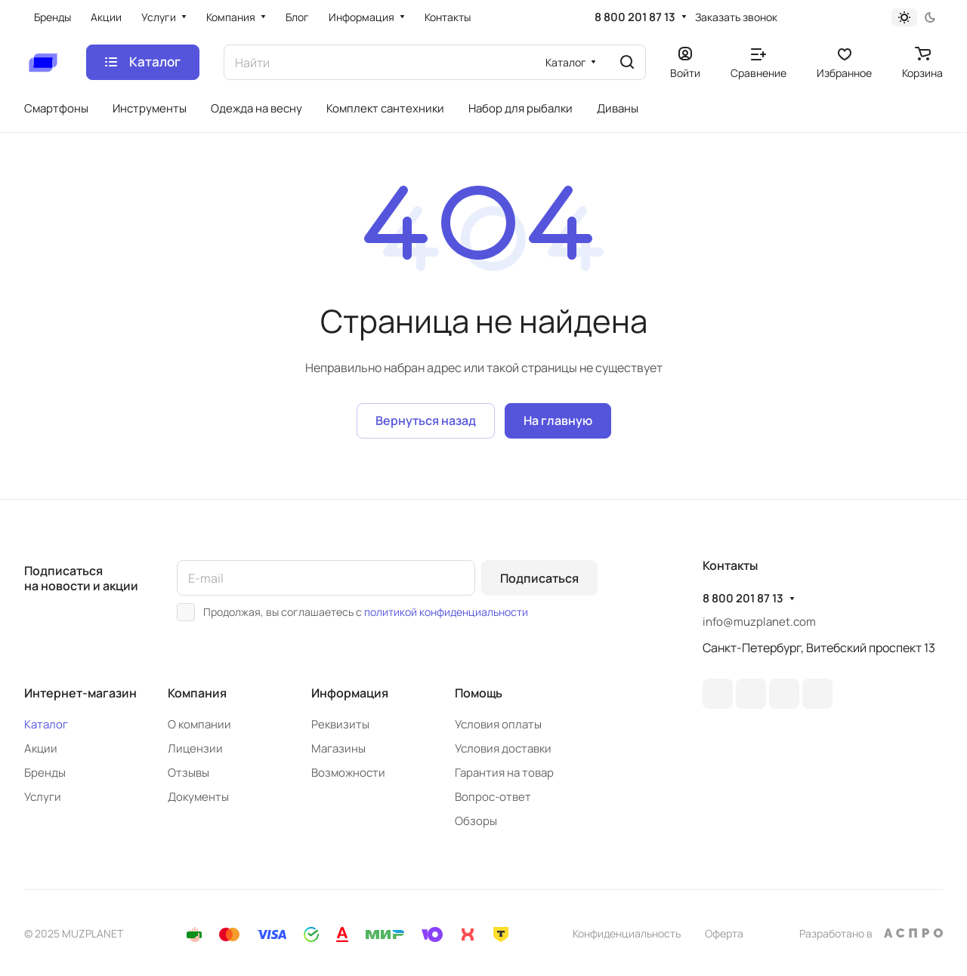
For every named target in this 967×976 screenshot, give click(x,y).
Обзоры (476, 821)
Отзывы (188, 772)
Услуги (42, 797)
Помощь (478, 693)
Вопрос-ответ (493, 797)
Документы (198, 797)
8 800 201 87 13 (635, 17)
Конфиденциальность (627, 933)
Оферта (724, 933)
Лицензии (195, 748)
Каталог (46, 724)
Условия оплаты (498, 724)
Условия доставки (503, 748)
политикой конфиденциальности (446, 612)
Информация (349, 693)
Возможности (348, 772)
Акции (40, 748)
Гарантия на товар (504, 772)
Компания (197, 693)
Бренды (45, 772)
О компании (199, 724)
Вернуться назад (425, 420)
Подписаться (539, 578)
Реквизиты (340, 724)
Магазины (338, 748)
